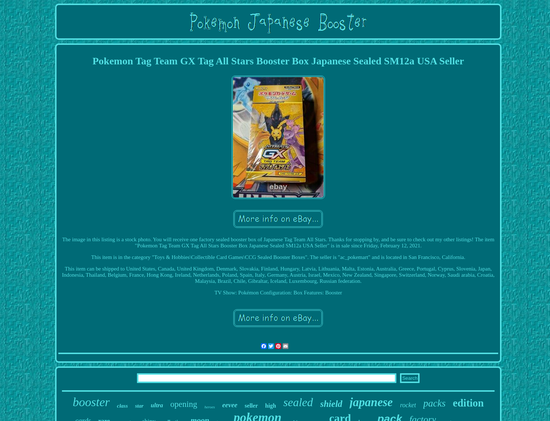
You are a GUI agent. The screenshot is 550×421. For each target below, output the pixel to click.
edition (468, 403)
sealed (298, 402)
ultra (157, 405)
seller (251, 406)
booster (91, 402)
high (270, 406)
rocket (408, 405)
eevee (229, 405)
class (122, 406)
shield (331, 404)
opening (183, 404)
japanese (371, 402)
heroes (209, 407)
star (139, 406)
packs (434, 403)
